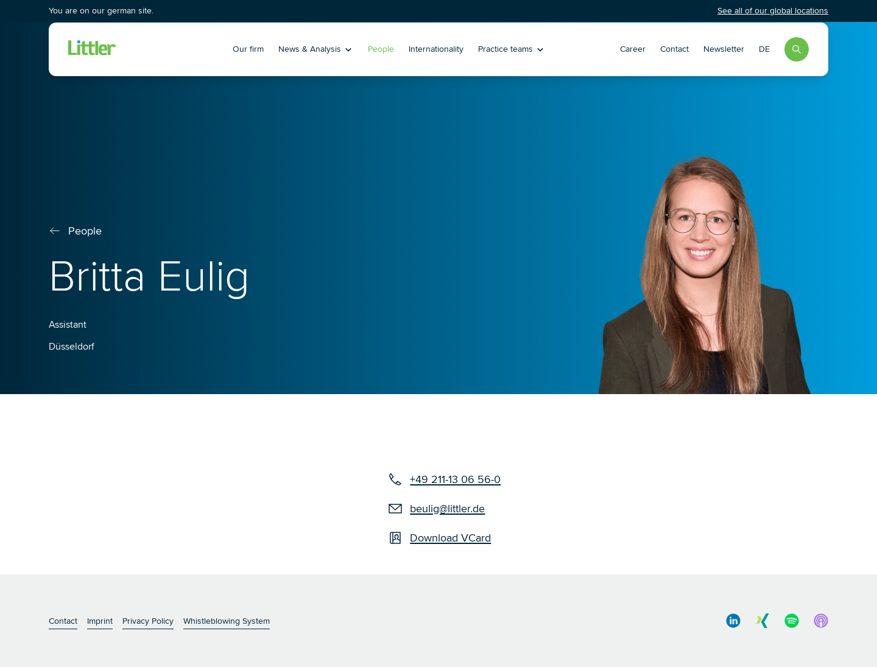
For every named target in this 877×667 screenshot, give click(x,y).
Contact (674, 49)
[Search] (796, 49)
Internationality (436, 49)
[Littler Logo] (142, 49)
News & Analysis (315, 49)
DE (764, 49)
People (381, 49)
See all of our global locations (772, 10)
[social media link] (733, 620)
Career (633, 49)
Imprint (100, 621)
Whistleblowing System (226, 621)
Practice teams (511, 49)
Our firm (248, 49)
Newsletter (723, 49)
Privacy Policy (148, 621)
